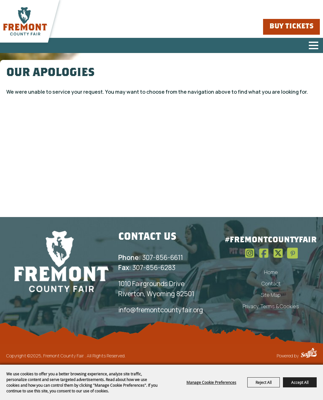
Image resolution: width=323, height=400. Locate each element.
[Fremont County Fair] (25, 21)
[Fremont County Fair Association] (61, 261)
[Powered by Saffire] (309, 354)
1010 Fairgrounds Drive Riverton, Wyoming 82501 (156, 288)
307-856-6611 (150, 257)
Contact (270, 283)
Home (271, 272)
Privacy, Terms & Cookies (271, 306)
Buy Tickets (291, 26)
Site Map (271, 294)
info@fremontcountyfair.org (160, 309)
